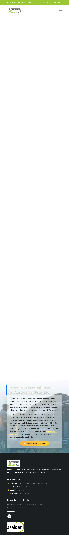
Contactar (56, 3)
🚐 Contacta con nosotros (34, 443)
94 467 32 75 (44, 3)
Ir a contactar (20, 490)
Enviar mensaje (24, 493)
